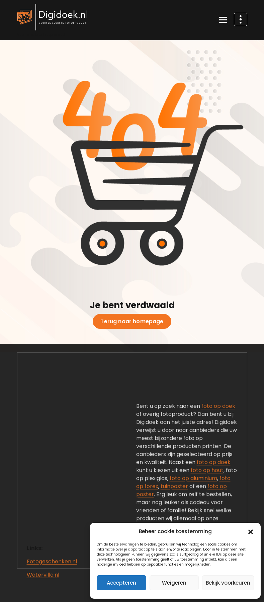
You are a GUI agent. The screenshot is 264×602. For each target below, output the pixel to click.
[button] (250, 531)
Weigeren (174, 582)
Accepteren (121, 582)
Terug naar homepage (132, 321)
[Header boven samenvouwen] (240, 19)
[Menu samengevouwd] (223, 20)
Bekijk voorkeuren (228, 582)
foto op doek (218, 478)
